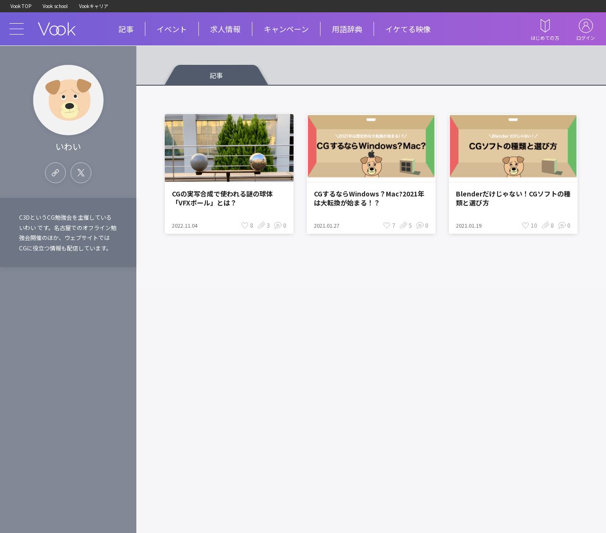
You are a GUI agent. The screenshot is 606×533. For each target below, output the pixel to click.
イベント (172, 29)
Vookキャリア (93, 5)
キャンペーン (286, 29)
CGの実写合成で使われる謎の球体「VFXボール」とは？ (222, 198)
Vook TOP (20, 5)
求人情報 (225, 29)
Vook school (55, 5)
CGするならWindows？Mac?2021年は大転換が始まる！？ (369, 198)
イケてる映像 (408, 29)
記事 (126, 29)
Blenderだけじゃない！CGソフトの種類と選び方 (513, 198)
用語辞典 (347, 29)
